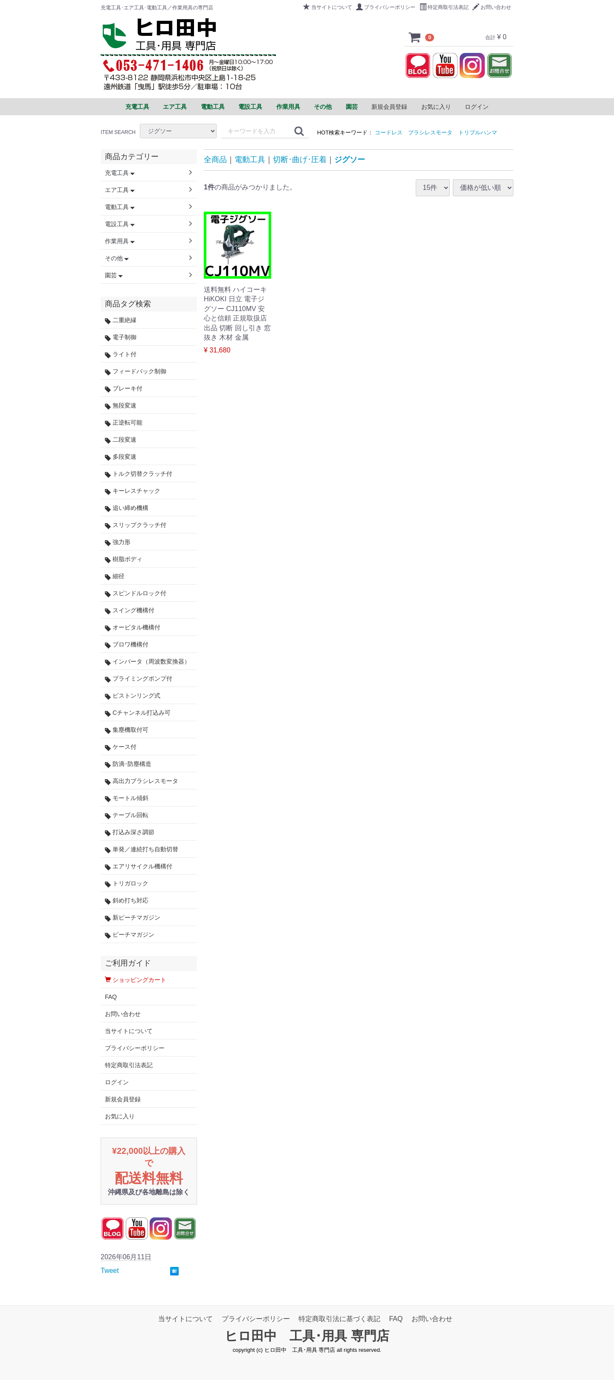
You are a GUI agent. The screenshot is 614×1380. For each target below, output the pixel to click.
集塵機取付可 (126, 730)
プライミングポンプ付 (138, 678)
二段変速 (120, 439)
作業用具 (120, 241)
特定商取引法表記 (444, 7)
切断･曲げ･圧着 (300, 159)
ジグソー (349, 159)
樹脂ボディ (123, 559)
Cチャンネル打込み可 (138, 712)
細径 (115, 576)
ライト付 (120, 354)
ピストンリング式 (132, 695)
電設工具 (120, 224)
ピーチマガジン (129, 934)
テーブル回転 (126, 815)
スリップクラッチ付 (135, 525)
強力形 (117, 542)
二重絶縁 (120, 320)
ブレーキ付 (123, 388)
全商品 (215, 159)
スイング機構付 (129, 610)
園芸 (114, 275)
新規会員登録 (389, 106)
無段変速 (120, 405)
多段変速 (120, 456)
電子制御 (120, 337)
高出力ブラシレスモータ (141, 781)
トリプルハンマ (477, 132)
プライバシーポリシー (385, 7)
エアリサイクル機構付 (138, 866)
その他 (117, 258)
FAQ (111, 996)
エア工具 (120, 189)
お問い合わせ (491, 7)
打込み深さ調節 (129, 832)
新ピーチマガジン (132, 917)
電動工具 (250, 159)
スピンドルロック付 (135, 593)
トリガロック (126, 883)
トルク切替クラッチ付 (138, 473)
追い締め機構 (126, 508)
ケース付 (120, 747)
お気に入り (436, 106)
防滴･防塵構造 (128, 764)
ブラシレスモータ (430, 132)
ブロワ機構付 (126, 644)
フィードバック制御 (135, 371)
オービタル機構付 (132, 627)
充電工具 (120, 172)
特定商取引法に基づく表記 (339, 1318)
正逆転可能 (123, 422)
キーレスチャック (132, 491)
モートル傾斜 (126, 798)
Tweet (110, 1270)
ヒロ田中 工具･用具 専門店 (307, 1336)
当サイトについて (327, 7)
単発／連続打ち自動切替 (141, 849)
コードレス (389, 132)
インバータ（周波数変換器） (147, 661)
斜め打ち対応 (126, 900)
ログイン (477, 106)
